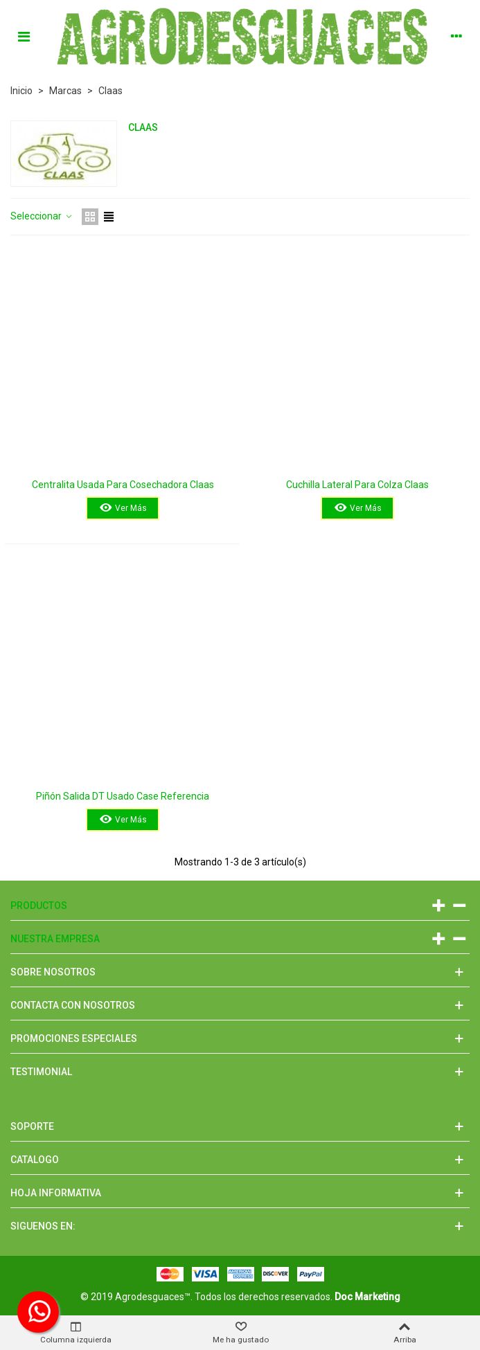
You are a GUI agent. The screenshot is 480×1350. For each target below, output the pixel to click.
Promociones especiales (73, 1038)
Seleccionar (41, 216)
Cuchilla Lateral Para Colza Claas (357, 484)
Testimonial (41, 1071)
